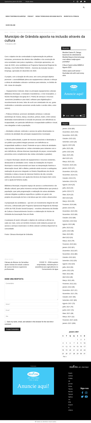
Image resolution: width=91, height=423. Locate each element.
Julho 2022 (66, 267)
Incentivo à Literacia (71, 16)
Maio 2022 (66, 274)
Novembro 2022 (68, 254)
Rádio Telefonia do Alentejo (16, 16)
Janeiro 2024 (67, 208)
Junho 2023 (67, 231)
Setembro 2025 (68, 142)
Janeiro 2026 (67, 128)
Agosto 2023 (67, 224)
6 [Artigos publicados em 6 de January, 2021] (70, 343)
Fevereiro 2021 (68, 320)
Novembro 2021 (68, 293)
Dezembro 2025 (68, 132)
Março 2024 (67, 201)
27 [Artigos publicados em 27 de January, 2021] (70, 353)
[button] (83, 7)
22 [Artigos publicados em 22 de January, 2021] (77, 350)
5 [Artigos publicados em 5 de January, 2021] (66, 343)
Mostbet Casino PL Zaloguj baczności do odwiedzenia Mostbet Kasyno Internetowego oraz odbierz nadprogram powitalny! (73, 57)
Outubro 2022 (67, 257)
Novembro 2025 (68, 135)
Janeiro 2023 (67, 247)
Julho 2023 (66, 227)
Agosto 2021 (67, 303)
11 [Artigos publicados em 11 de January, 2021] (63, 346)
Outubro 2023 (67, 218)
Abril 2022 (66, 277)
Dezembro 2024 (68, 171)
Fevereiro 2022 (68, 284)
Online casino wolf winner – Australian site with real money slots (73, 73)
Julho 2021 (66, 307)
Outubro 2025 (67, 138)
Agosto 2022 (67, 264)
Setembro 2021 (68, 300)
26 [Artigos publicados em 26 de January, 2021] (66, 353)
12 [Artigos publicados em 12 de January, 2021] (66, 346)
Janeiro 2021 (67, 323)
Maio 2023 (66, 234)
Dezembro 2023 (68, 211)
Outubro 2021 (67, 297)
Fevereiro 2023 (68, 244)
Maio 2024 (66, 194)
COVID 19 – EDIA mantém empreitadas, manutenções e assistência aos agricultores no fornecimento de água (46, 265)
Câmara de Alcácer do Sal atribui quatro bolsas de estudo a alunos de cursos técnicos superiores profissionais (17, 265)
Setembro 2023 (68, 221)
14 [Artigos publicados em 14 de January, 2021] (74, 346)
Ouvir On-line (10, 25)
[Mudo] (81, 116)
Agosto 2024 (67, 185)
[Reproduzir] (64, 116)
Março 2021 (67, 317)
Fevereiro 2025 (68, 165)
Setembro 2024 (68, 181)
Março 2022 (67, 280)
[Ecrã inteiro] (84, 116)
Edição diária (29, 1)
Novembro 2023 (68, 214)
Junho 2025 (67, 152)
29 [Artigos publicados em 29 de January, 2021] (77, 353)
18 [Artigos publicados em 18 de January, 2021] (63, 350)
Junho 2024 (67, 191)
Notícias (12, 32)
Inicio (6, 32)
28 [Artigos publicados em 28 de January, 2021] (74, 353)
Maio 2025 (66, 155)
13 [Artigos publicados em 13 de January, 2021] (70, 346)
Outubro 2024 (67, 178)
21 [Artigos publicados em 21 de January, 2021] (74, 350)
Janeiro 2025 (67, 168)
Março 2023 (67, 241)
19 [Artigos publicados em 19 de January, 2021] (66, 350)
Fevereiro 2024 (68, 204)
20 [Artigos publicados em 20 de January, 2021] (70, 350)
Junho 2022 (67, 270)
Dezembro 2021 (68, 290)
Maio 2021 (66, 313)
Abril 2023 (66, 237)
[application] (73, 111)
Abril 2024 (66, 198)
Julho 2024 (66, 188)
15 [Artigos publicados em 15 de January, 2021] (77, 346)
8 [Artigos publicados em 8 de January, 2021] (77, 343)
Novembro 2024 (68, 175)
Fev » (65, 356)
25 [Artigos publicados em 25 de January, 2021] (63, 353)
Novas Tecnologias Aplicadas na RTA (49, 16)
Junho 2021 (67, 310)
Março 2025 (67, 161)
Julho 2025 (66, 148)
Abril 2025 (66, 158)
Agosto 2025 (67, 145)
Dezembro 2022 (68, 251)
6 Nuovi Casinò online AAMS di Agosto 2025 (73, 66)
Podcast (31, 16)
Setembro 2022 (68, 260)
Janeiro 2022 (67, 287)
